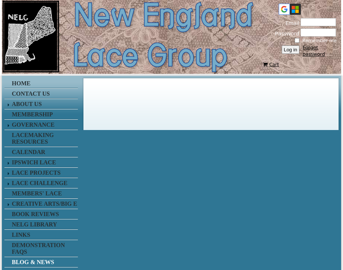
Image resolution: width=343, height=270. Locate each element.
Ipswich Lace (34, 162)
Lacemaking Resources (33, 138)
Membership (32, 114)
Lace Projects (36, 173)
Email (290, 23)
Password (285, 33)
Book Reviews (35, 214)
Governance (33, 125)
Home (21, 83)
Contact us (31, 93)
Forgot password (314, 50)
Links (21, 235)
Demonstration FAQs (38, 248)
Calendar (28, 152)
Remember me (319, 40)
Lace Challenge (40, 183)
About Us (27, 104)
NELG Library (34, 224)
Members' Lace (37, 193)
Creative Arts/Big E (44, 204)
